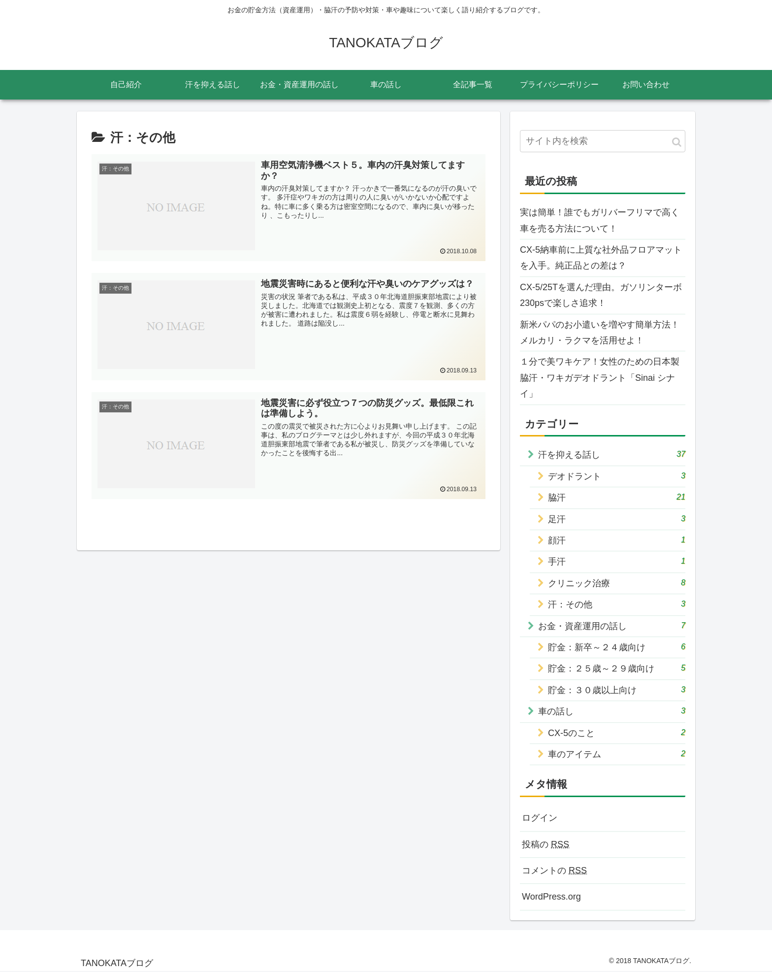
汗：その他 (616, 604)
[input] (602, 141)
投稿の (545, 844)
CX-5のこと (616, 732)
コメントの (554, 870)
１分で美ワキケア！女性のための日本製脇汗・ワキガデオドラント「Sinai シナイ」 (599, 378)
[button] (676, 142)
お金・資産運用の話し (611, 625)
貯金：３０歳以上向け (616, 689)
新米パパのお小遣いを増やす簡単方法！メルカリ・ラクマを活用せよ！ (599, 332)
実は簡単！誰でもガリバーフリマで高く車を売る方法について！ (599, 220)
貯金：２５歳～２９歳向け (616, 668)
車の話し (611, 711)
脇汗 (616, 497)
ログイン (539, 818)
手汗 (616, 561)
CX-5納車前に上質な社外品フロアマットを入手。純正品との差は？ (601, 257)
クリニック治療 (616, 582)
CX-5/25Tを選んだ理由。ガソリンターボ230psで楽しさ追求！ (601, 295)
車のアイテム (616, 753)
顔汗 (616, 540)
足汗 (616, 518)
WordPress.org (551, 897)
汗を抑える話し (611, 454)
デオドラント (616, 476)
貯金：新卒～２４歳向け (616, 646)
